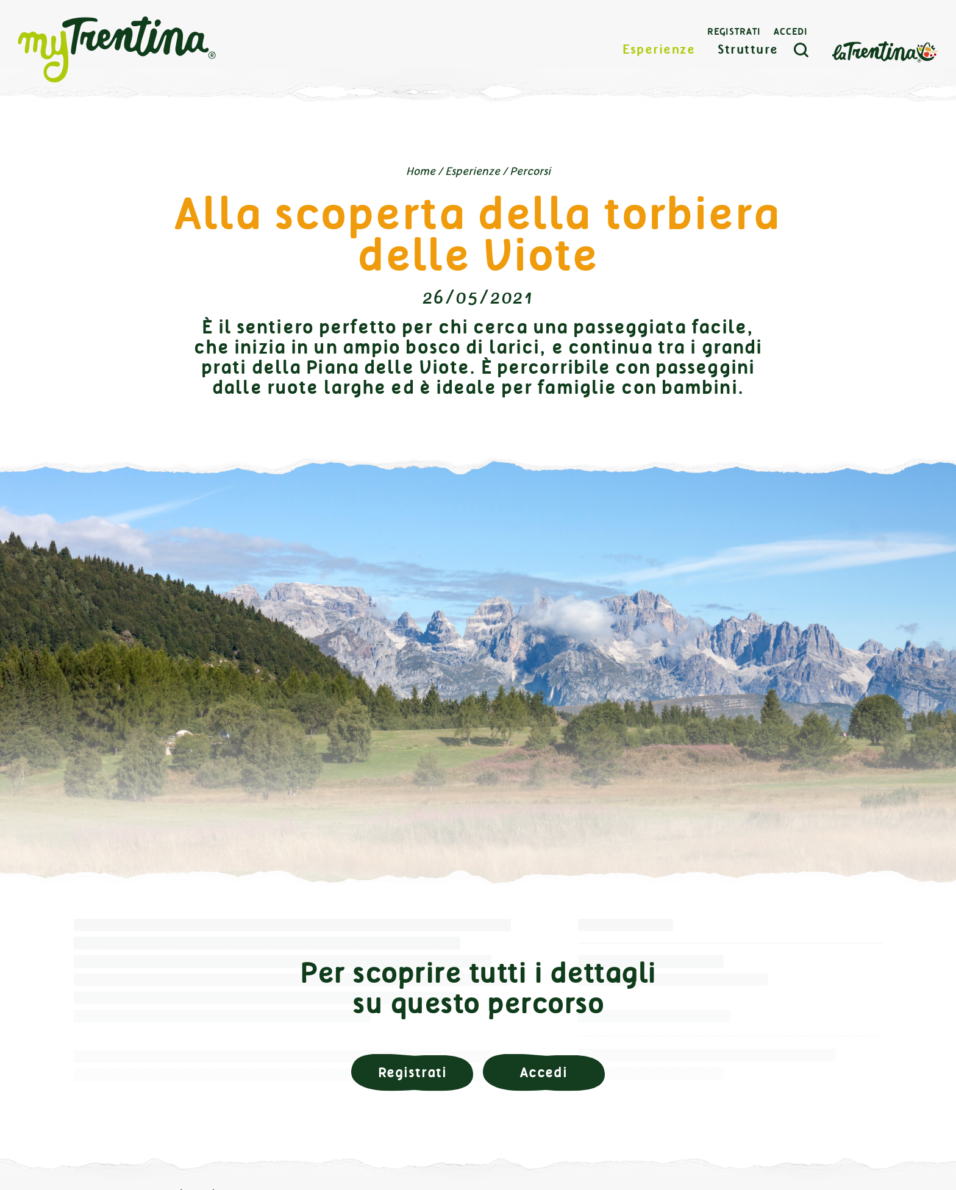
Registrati (730, 39)
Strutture (745, 58)
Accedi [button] (544, 1072)
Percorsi (530, 171)
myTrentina (120, 57)
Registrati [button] (412, 1072)
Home (420, 171)
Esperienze (655, 58)
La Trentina (881, 58)
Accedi (788, 39)
